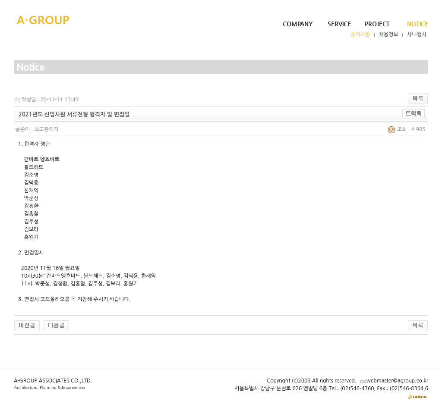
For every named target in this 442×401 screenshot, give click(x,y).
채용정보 (388, 34)
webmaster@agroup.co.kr (397, 380)
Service (339, 23)
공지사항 (360, 34)
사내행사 (416, 34)
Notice (417, 23)
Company (298, 23)
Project (377, 23)
